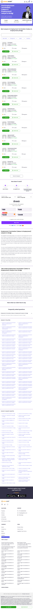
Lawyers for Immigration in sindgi (25, 440)
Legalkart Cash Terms (21, 531)
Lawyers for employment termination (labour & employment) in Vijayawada (25, 323)
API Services (3, 519)
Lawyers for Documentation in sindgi (8, 427)
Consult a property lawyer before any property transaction (24, 547)
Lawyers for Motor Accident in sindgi (25, 465)
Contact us (3, 529)
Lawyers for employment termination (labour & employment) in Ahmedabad (25, 336)
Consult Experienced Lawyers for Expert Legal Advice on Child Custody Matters (8, 548)
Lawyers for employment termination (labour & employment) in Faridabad (25, 378)
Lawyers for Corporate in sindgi (7, 426)
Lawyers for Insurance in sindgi (7, 440)
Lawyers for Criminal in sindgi (24, 474)
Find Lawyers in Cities (5, 521)
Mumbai (28, 38)
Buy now (16, 222)
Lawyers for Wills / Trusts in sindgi (8, 468)
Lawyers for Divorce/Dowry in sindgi (25, 413)
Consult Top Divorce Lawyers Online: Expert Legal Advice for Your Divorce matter (7, 543)
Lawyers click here (5, 537)
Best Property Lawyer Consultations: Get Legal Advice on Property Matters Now (24, 543)
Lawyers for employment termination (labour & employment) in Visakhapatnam (9, 328)
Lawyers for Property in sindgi (24, 432)
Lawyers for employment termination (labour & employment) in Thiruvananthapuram (25, 388)
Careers (3, 535)
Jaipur (20, 38)
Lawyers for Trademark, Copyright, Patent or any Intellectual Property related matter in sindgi (8, 459)
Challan (3, 515)
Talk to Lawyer (4, 539)
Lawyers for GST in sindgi (23, 423)
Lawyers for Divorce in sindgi (24, 442)
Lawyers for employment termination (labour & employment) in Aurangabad (9, 332)
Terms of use (20, 529)
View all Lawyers (16, 176)
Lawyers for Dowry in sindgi (7, 462)
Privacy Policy (20, 527)
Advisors (3, 533)
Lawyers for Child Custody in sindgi (8, 418)
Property (3, 510)
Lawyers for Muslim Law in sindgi (24, 418)
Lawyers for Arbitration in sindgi (24, 468)
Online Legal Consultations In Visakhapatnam (23, 578)
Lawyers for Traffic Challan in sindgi (8, 483)
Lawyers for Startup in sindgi (24, 420)
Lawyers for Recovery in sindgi (7, 432)
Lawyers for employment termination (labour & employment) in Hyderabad (9, 323)
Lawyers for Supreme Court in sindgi (25, 437)
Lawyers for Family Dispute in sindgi (8, 413)
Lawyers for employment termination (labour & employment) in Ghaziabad (9, 368)
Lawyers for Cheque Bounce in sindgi (25, 430)
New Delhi (5, 38)
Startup (2, 513)
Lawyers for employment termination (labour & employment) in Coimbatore (25, 348)
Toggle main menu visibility (31, 1)
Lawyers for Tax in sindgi (23, 426)
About (2, 527)
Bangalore (12, 38)
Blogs (2, 531)
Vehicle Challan (5, 587)
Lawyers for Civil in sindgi (6, 430)
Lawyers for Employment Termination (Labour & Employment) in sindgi (25, 471)
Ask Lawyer (3, 517)
